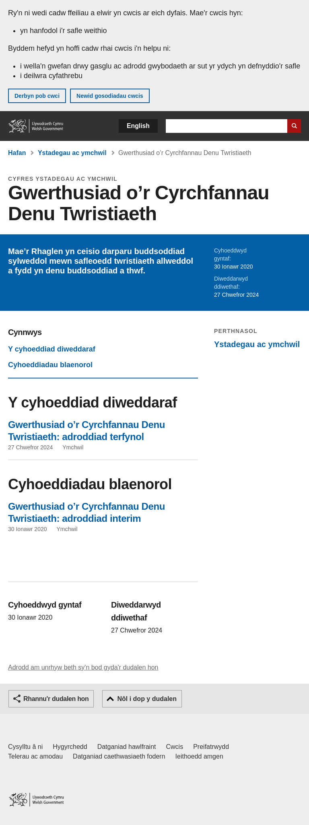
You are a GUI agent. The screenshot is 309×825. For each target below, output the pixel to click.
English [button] (138, 125)
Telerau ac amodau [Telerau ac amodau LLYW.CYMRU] (35, 756)
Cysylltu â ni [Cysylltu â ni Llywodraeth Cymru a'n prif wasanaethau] (25, 746)
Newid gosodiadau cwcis (109, 96)
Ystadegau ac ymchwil (72, 152)
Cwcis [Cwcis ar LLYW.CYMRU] (174, 746)
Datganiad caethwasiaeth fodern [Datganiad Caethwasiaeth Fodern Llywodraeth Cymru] (119, 756)
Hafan (17, 152)
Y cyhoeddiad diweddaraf (51, 349)
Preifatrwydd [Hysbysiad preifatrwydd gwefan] (211, 746)
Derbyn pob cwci (37, 96)
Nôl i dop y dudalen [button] (147, 698)
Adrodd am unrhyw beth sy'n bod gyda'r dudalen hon (83, 667)
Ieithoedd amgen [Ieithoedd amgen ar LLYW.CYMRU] (199, 756)
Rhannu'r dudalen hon (56, 698)
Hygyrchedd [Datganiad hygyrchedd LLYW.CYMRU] (70, 746)
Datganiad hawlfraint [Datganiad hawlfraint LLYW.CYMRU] (126, 746)
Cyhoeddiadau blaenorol (50, 365)
